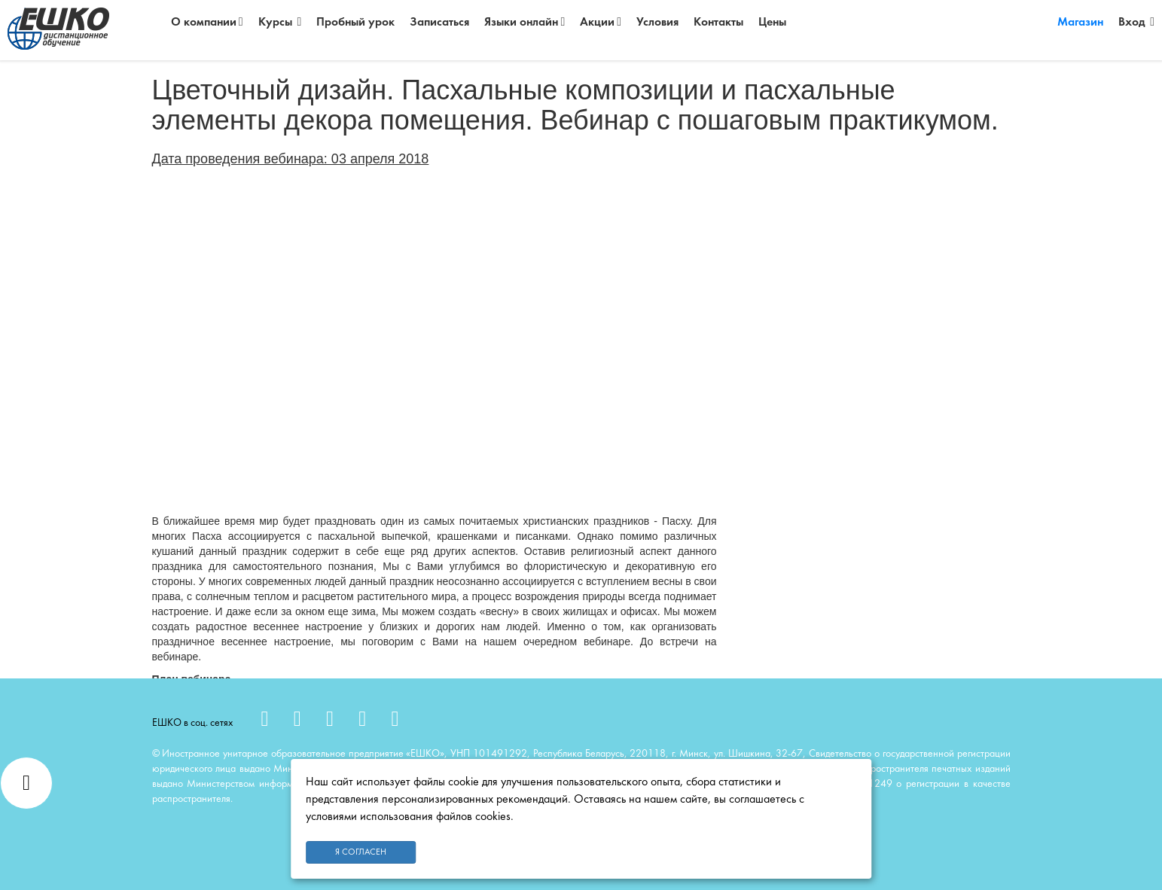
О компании (207, 22)
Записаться (439, 23)
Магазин (1080, 23)
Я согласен (360, 852)
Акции (600, 22)
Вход (1136, 22)
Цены (772, 23)
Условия (657, 23)
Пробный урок (355, 23)
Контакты (718, 23)
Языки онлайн (524, 22)
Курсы (280, 22)
